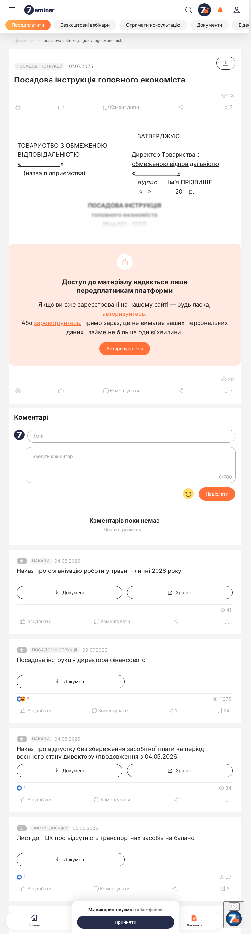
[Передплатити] (28, 25)
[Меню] (11, 9)
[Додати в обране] (228, 107)
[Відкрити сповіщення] (220, 9)
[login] (236, 10)
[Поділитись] (181, 107)
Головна (34, 920)
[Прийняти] (125, 922)
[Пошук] (188, 9)
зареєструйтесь (57, 323)
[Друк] (18, 107)
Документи (194, 920)
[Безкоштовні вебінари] (85, 25)
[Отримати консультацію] (153, 25)
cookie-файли (148, 909)
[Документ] (225, 63)
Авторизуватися (124, 348)
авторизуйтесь (123, 314)
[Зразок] (180, 592)
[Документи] (209, 25)
